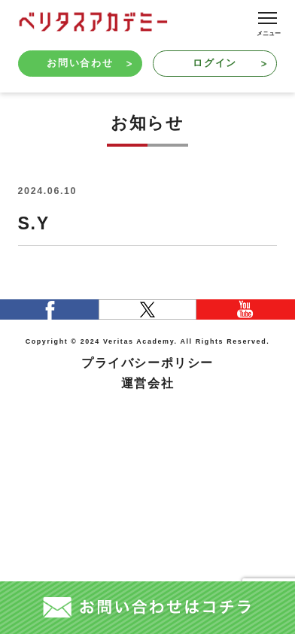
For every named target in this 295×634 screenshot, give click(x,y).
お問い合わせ (89, 63)
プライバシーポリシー (147, 362)
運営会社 (147, 383)
